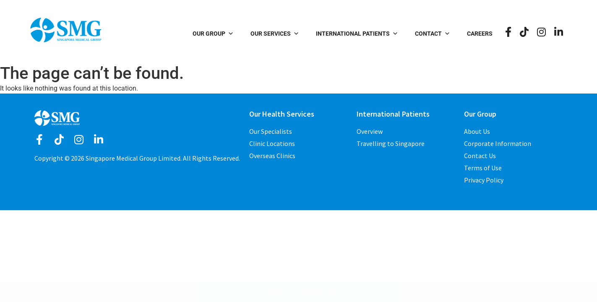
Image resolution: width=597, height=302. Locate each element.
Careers (480, 33)
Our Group (213, 33)
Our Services (274, 33)
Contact (432, 33)
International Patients (357, 33)
